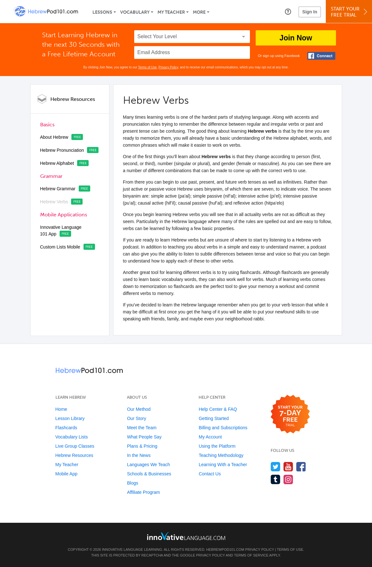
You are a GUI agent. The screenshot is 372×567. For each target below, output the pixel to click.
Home (61, 409)
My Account (210, 436)
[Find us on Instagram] (288, 479)
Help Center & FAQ (218, 409)
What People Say (144, 436)
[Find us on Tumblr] (276, 479)
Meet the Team (141, 427)
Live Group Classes (74, 446)
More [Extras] (199, 12)
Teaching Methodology (221, 455)
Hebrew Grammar (58, 188)
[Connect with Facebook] (321, 55)
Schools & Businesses (149, 473)
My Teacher (171, 12)
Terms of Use (147, 67)
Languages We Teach (148, 464)
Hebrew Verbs (54, 201)
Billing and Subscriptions (223, 427)
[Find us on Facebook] (301, 467)
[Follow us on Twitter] (276, 467)
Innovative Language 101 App (61, 230)
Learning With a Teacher (223, 464)
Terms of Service (251, 555)
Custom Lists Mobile (60, 246)
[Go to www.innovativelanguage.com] (186, 536)
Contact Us (210, 473)
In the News (138, 455)
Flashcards (66, 427)
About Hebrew (54, 137)
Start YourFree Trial (350, 12)
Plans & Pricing (142, 446)
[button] (288, 11)
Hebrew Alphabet (57, 163)
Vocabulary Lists (71, 436)
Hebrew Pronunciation (62, 150)
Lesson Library (70, 418)
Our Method (138, 409)
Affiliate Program (143, 492)
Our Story (136, 418)
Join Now (296, 38)
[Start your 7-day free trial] (290, 414)
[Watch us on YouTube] (288, 467)
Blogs (132, 483)
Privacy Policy (168, 67)
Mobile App (66, 473)
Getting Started (214, 418)
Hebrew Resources (72, 99)
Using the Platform (217, 446)
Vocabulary (135, 12)
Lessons (102, 12)
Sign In (309, 11)
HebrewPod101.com (225, 549)
